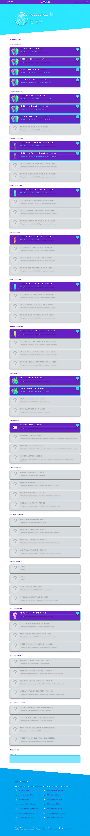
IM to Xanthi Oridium (54, 804)
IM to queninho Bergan (55, 790)
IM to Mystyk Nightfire (26, 813)
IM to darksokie (24, 799)
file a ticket (38, 786)
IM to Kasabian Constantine (28, 808)
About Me (13, 754)
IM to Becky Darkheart (26, 795)
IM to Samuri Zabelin (54, 795)
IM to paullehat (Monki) (26, 817)
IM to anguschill (24, 790)
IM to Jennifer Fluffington (27, 804)
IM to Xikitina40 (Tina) (54, 808)
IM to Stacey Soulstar (54, 799)
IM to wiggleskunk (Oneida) (56, 813)
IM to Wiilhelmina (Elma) (55, 817)
